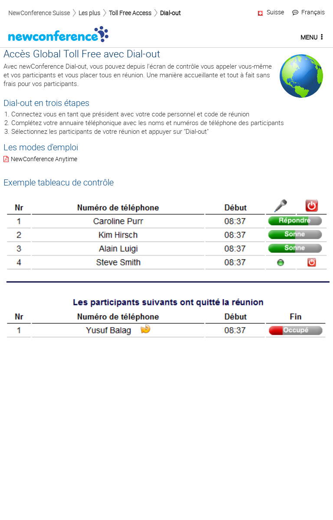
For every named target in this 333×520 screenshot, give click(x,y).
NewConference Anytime (44, 159)
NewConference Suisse (39, 13)
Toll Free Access (130, 13)
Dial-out (170, 13)
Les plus (89, 13)
